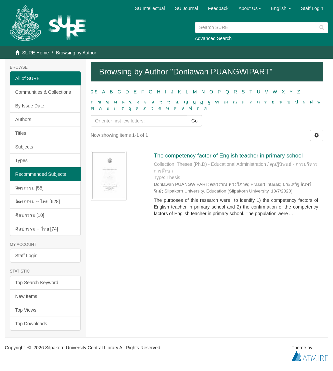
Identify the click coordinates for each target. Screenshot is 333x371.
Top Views (26, 310)
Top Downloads (31, 323)
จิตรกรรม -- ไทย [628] (37, 201)
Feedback (218, 8)
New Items (26, 296)
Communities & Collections (43, 92)
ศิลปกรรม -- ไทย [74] (36, 229)
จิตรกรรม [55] (29, 188)
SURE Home (35, 52)
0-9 (94, 91)
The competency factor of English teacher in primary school (228, 155)
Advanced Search (213, 38)
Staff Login (26, 255)
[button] (249, 8)
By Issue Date (29, 105)
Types (21, 160)
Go (194, 120)
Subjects (24, 146)
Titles (20, 133)
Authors (23, 119)
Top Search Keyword (36, 282)
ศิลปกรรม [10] (29, 215)
